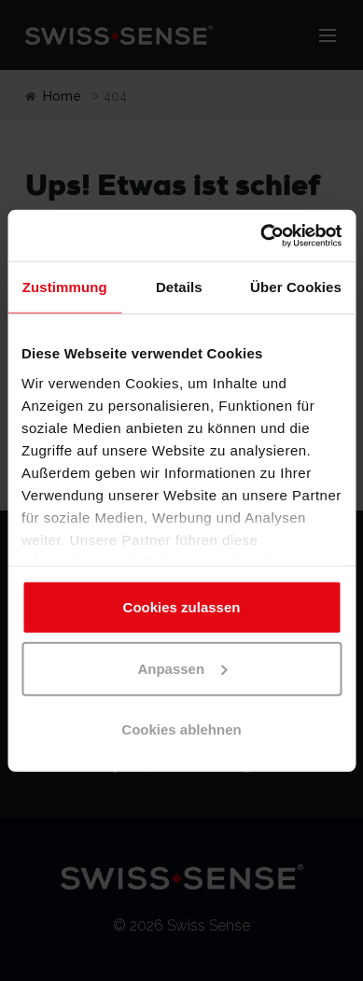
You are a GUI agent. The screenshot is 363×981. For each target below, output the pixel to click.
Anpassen (182, 668)
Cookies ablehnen (181, 729)
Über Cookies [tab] (296, 287)
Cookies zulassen (182, 607)
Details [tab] (179, 287)
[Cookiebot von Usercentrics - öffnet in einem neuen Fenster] (261, 235)
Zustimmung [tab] (64, 287)
